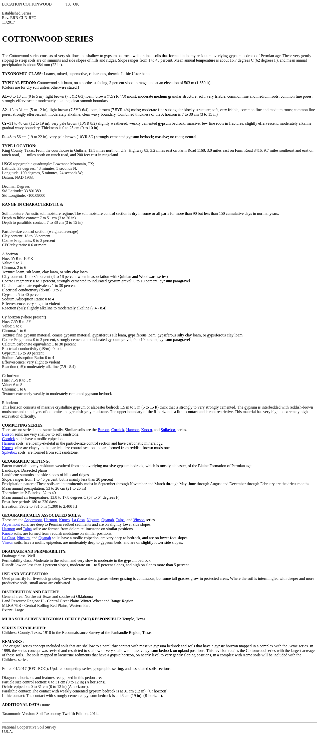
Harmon (132, 430)
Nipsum (93, 520)
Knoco (146, 430)
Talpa (120, 520)
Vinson (139, 520)
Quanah (107, 520)
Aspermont (33, 520)
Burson (103, 430)
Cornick (117, 430)
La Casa (78, 520)
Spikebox (168, 430)
